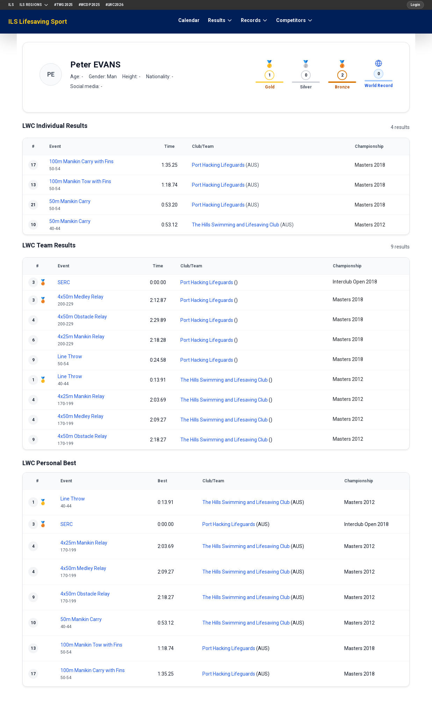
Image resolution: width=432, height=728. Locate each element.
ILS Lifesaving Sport (37, 21)
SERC (64, 282)
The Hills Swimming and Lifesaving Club (235, 225)
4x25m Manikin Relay (81, 336)
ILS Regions (34, 4)
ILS (11, 5)
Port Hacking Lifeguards (218, 165)
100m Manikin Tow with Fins (80, 181)
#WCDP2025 (89, 5)
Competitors (294, 20)
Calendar (189, 20)
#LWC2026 (114, 5)
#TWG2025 (63, 5)
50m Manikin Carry (70, 201)
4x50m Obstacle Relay (82, 316)
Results (220, 20)
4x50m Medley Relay (80, 297)
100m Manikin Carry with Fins (81, 161)
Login (415, 5)
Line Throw (70, 356)
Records (254, 20)
